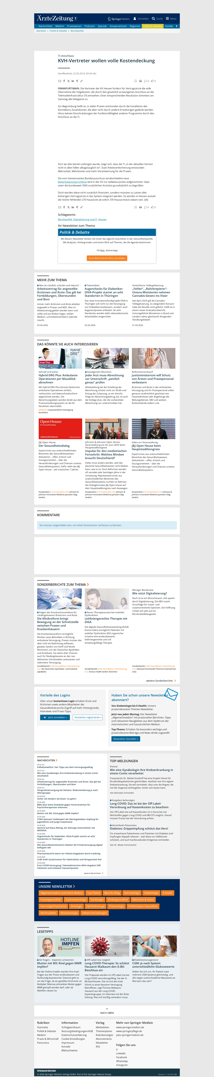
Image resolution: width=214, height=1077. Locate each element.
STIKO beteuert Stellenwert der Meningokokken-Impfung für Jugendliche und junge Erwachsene (68, 821)
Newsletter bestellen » (125, 739)
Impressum (68, 1043)
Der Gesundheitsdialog (54, 446)
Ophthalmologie (95, 907)
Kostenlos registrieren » (88, 718)
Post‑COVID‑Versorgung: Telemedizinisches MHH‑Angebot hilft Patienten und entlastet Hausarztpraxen (69, 867)
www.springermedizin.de (130, 1028)
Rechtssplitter (48, 913)
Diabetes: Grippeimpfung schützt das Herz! (139, 829)
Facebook (121, 1058)
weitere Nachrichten (94, 874)
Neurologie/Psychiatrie (53, 907)
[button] (170, 19)
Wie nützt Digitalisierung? (149, 594)
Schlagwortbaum (71, 1028)
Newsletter (102, 1043)
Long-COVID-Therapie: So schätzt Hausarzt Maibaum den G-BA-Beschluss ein (107, 967)
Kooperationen (118, 26)
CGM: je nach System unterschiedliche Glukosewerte (153, 965)
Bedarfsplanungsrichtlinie (72, 182)
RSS (98, 1047)
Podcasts (90, 26)
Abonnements (104, 1039)
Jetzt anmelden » (55, 718)
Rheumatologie (69, 913)
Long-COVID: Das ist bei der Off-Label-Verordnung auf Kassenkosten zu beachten (139, 806)
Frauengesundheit (51, 900)
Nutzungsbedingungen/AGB (77, 1032)
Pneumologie (116, 907)
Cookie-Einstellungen (73, 1039)
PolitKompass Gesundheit (143, 907)
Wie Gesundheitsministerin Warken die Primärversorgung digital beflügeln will (70, 847)
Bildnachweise (69, 1051)
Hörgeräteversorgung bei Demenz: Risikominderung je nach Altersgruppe (67, 792)
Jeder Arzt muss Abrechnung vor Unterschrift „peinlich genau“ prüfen (104, 379)
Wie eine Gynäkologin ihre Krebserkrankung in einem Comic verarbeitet (67, 775)
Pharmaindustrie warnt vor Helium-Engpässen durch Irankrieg (68, 854)
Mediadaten (102, 1028)
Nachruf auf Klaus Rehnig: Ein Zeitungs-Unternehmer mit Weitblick (66, 830)
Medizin (59, 26)
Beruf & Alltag (112, 893)
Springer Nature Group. (100, 1075)
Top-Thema (93, 893)
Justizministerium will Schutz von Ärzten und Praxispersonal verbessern (153, 379)
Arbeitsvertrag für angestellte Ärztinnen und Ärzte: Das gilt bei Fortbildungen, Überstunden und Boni (59, 294)
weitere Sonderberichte (161, 681)
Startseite (42, 1028)
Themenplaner (104, 1032)
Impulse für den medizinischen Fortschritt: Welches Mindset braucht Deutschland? (106, 455)
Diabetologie (151, 893)
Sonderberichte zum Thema (61, 585)
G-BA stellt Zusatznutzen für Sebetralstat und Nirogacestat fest (69, 860)
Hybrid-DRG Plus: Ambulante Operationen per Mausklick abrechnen (58, 379)
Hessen (102, 220)
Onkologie (76, 907)
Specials (102, 26)
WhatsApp (122, 1061)
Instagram (122, 1065)
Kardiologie (97, 900)
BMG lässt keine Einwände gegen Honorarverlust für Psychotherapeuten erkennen (63, 806)
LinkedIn (121, 1054)
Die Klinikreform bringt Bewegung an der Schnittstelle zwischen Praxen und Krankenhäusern (58, 624)
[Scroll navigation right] (176, 27)
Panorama (43, 1043)
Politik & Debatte (152, 26)
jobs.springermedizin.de (129, 1035)
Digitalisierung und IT (85, 220)
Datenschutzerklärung (74, 1035)
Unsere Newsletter (55, 887)
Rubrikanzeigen (104, 1035)
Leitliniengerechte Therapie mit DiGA (106, 621)
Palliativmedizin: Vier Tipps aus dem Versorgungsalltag (65, 767)
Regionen (135, 26)
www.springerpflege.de (129, 1032)
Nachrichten (45, 26)
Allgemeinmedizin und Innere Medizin (62, 893)
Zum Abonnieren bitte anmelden (107, 258)
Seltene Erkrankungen (94, 913)
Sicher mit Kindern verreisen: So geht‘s (56, 799)
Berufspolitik (65, 220)
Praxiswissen (74, 26)
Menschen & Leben (143, 900)
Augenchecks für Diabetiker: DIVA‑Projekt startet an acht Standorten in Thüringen (104, 292)
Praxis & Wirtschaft (48, 1039)
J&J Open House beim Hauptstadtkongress (146, 448)
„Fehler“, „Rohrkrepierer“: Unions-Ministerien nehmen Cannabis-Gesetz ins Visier (151, 292)
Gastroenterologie (76, 900)
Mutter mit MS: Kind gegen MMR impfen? (58, 814)
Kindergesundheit (118, 900)
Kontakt (66, 1047)
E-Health (167, 893)
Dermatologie (132, 893)
